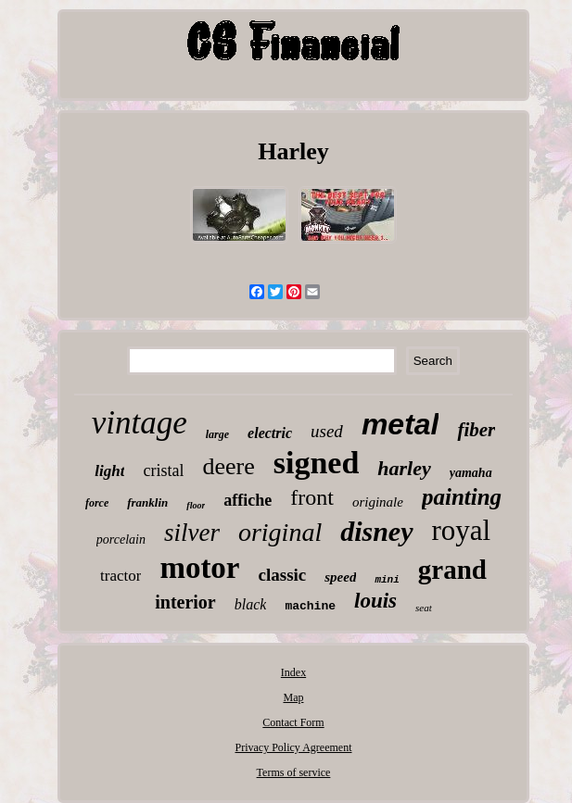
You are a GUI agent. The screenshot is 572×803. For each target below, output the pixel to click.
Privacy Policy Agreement (293, 747)
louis (375, 600)
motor (199, 567)
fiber (476, 430)
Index (293, 672)
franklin (147, 502)
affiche (247, 500)
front (312, 497)
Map (293, 697)
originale (377, 502)
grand (452, 569)
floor (195, 505)
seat (423, 607)
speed (340, 577)
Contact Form (293, 722)
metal (400, 424)
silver (192, 532)
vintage (139, 423)
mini (387, 579)
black (251, 604)
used (327, 431)
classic (283, 574)
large (217, 434)
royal (461, 530)
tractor (120, 575)
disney (376, 531)
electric (270, 433)
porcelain (121, 539)
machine (310, 606)
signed (316, 462)
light (109, 471)
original (280, 532)
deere (228, 466)
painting (462, 496)
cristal (163, 470)
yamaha (471, 473)
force (96, 502)
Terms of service (294, 772)
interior (185, 602)
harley (403, 468)
